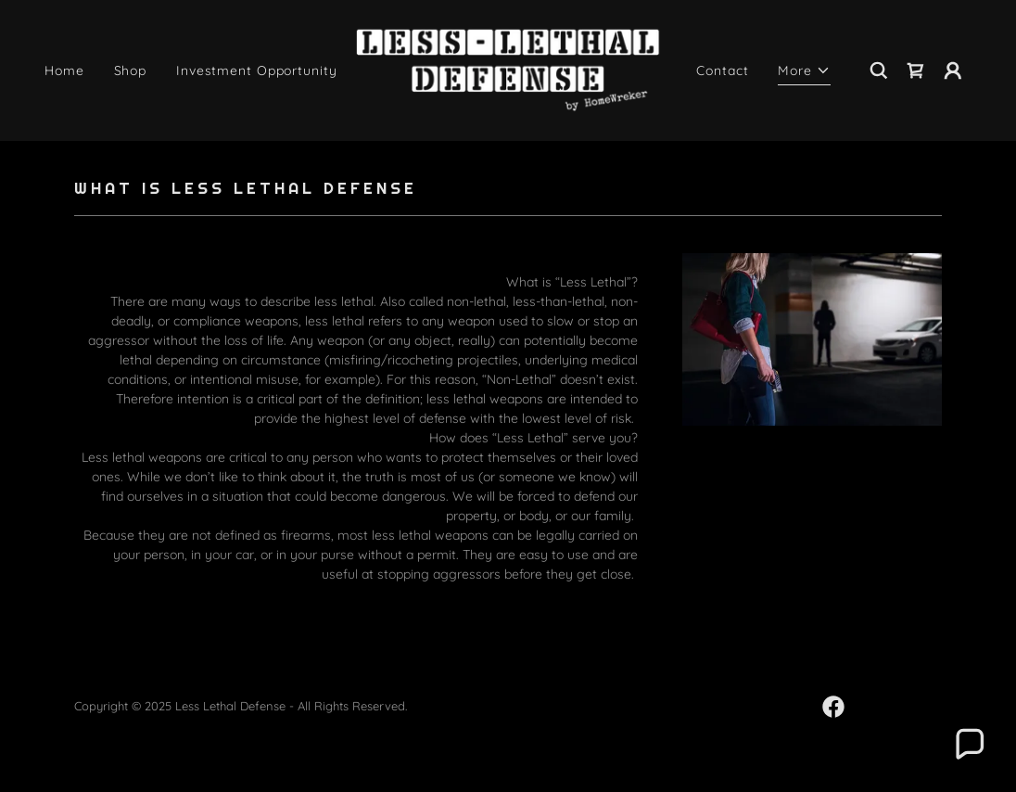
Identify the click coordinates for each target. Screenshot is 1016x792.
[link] (507, 69)
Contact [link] (722, 70)
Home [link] (64, 70)
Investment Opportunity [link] (256, 70)
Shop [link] (130, 70)
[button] (804, 73)
